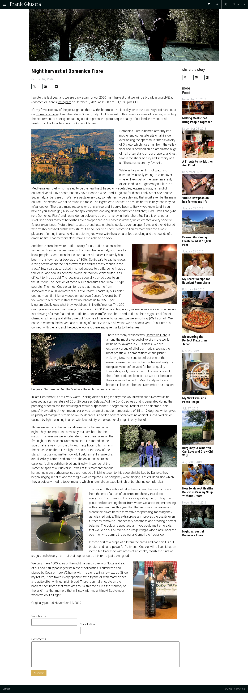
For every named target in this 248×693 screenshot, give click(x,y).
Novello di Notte (103, 563)
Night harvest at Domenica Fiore (193, 533)
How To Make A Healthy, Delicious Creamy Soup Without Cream (197, 492)
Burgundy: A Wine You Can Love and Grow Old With (197, 451)
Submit (39, 673)
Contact (6, 689)
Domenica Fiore (47, 114)
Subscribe (239, 4)
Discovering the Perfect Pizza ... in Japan (194, 340)
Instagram (64, 102)
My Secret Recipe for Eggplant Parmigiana (196, 281)
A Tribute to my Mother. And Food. (197, 163)
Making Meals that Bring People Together (197, 120)
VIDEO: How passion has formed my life (195, 200)
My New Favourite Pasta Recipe (194, 400)
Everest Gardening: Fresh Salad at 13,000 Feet (196, 241)
